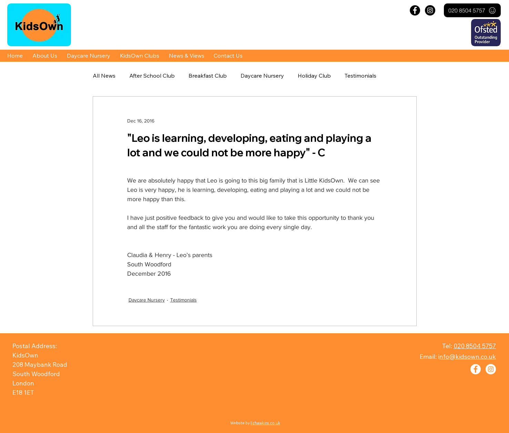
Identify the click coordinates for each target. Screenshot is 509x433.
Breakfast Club (208, 75)
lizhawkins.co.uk (265, 423)
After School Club (152, 75)
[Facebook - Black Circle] (415, 10)
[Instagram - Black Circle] (430, 10)
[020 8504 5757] (472, 10)
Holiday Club (314, 75)
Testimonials (360, 75)
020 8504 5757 (475, 346)
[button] (45, 55)
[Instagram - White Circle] (491, 369)
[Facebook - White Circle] (475, 369)
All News (104, 75)
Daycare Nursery (262, 75)
